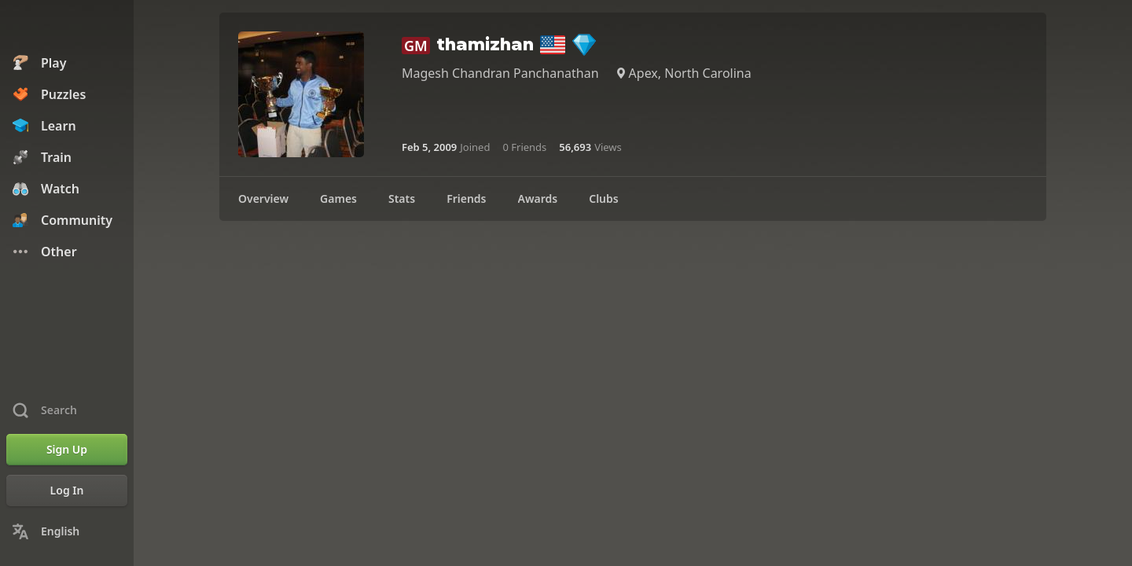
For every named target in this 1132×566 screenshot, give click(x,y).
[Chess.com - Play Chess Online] (66, 26)
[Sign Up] (66, 449)
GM (416, 45)
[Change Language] (66, 531)
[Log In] (66, 490)
